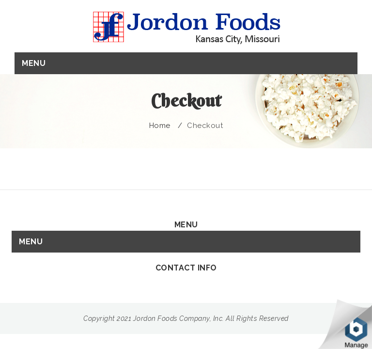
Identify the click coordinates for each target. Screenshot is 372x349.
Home (159, 125)
